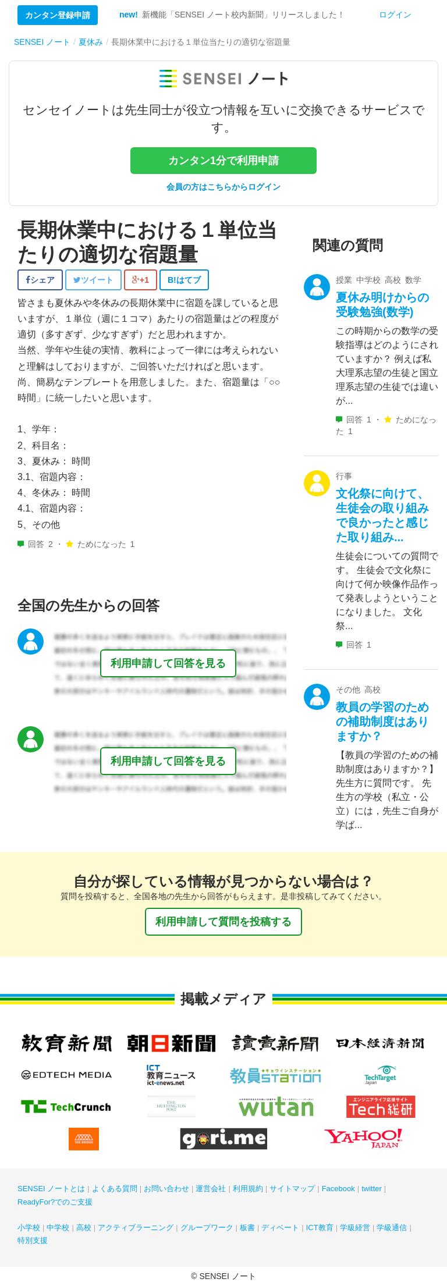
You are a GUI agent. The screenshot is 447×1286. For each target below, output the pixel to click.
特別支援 (32, 1240)
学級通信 (392, 1227)
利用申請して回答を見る (168, 663)
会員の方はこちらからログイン (223, 186)
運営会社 (211, 1188)
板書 (247, 1227)
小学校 (28, 1227)
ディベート (280, 1227)
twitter (371, 1188)
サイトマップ (292, 1188)
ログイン (395, 14)
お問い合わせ (166, 1188)
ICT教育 (320, 1227)
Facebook (338, 1188)
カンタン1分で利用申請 (223, 160)
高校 (83, 1227)
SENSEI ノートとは (51, 1188)
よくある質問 (114, 1188)
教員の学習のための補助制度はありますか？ (382, 722)
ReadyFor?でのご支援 (55, 1202)
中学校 (58, 1227)
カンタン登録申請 (57, 15)
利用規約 (248, 1188)
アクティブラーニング (135, 1227)
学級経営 (355, 1227)
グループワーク (206, 1227)
